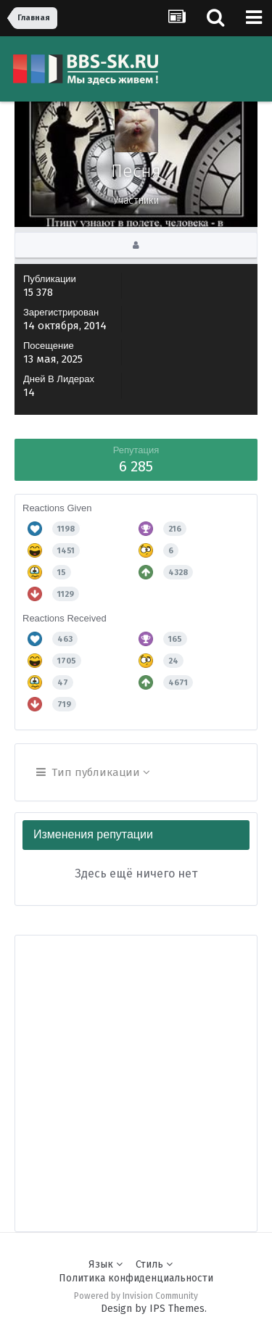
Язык (105, 1264)
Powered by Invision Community (136, 1296)
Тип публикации (93, 772)
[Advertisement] (136, 1071)
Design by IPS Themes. (154, 1308)
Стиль (154, 1264)
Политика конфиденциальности (136, 1278)
